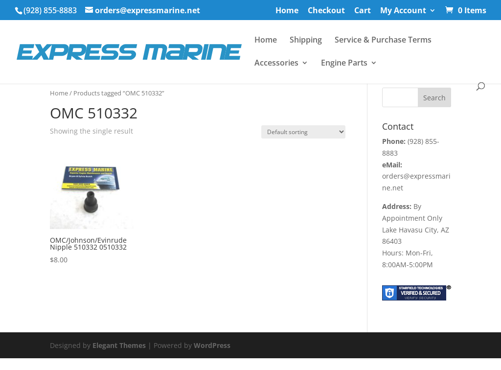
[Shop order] (303, 132)
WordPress (212, 345)
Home (286, 11)
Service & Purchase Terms (383, 40)
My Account (403, 11)
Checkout (326, 11)
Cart (362, 11)
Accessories (276, 63)
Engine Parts (344, 63)
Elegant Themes (119, 345)
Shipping (306, 40)
